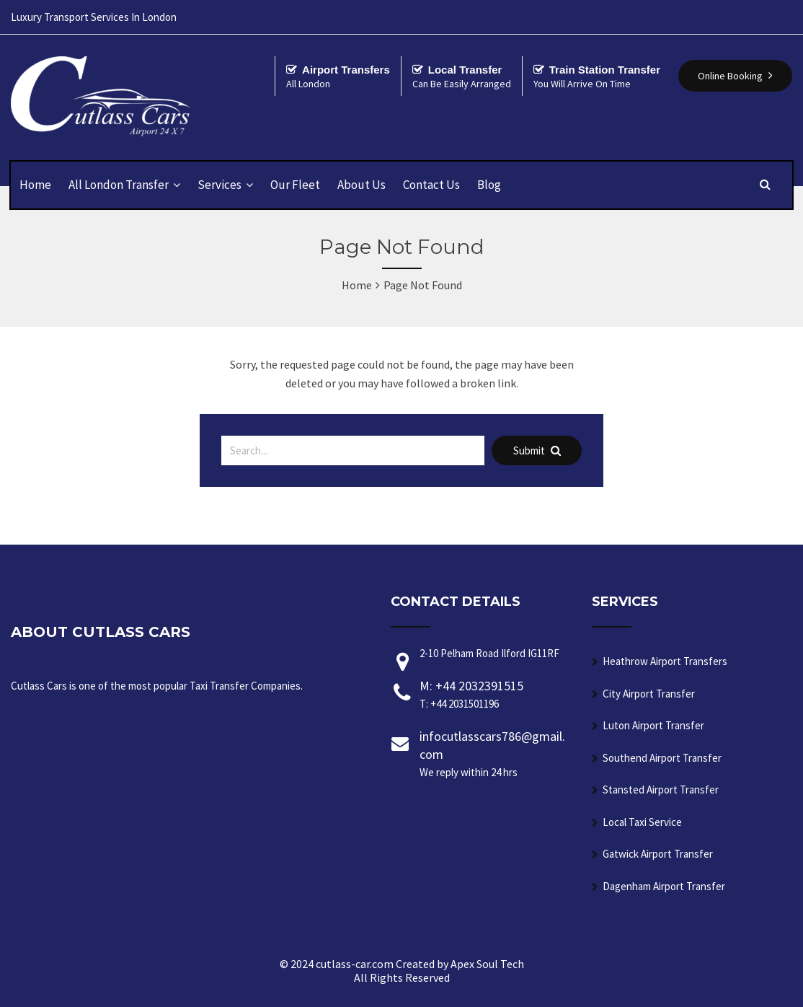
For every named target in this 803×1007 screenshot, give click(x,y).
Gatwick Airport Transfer (658, 854)
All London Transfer (118, 185)
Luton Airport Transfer (653, 725)
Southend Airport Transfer (662, 758)
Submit (537, 450)
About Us (361, 185)
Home (35, 185)
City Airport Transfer (649, 693)
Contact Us (431, 185)
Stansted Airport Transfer (661, 789)
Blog (489, 185)
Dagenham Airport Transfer (664, 886)
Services (219, 185)
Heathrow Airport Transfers (665, 661)
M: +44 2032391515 (495, 695)
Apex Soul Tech (487, 964)
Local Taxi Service (642, 822)
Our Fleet (295, 185)
